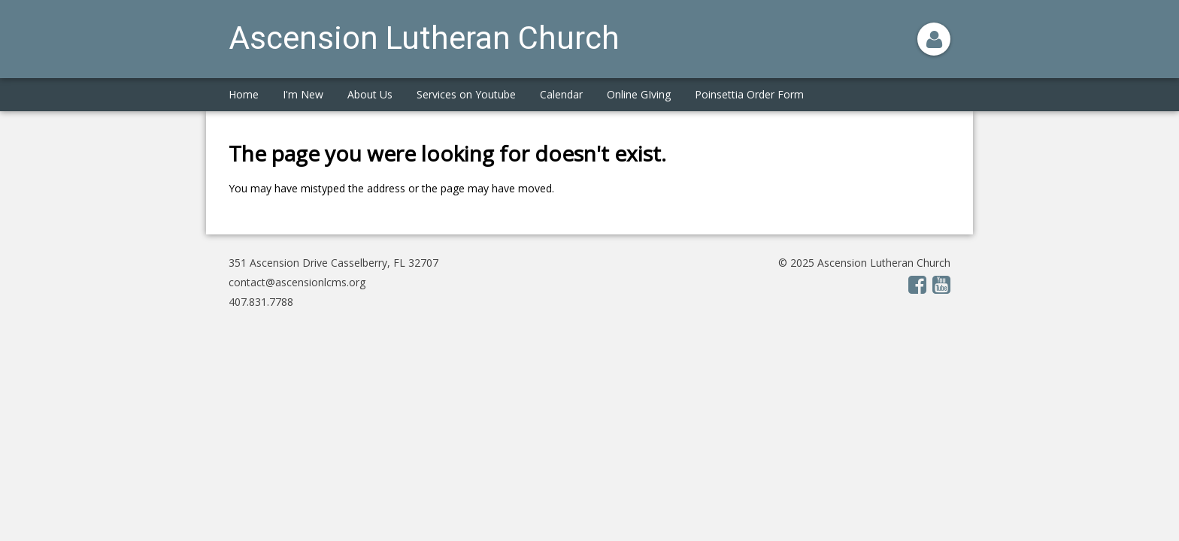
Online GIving (639, 94)
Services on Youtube (466, 94)
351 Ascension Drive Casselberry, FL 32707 (333, 262)
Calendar (561, 94)
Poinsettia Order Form (749, 94)
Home (244, 94)
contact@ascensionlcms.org (297, 282)
